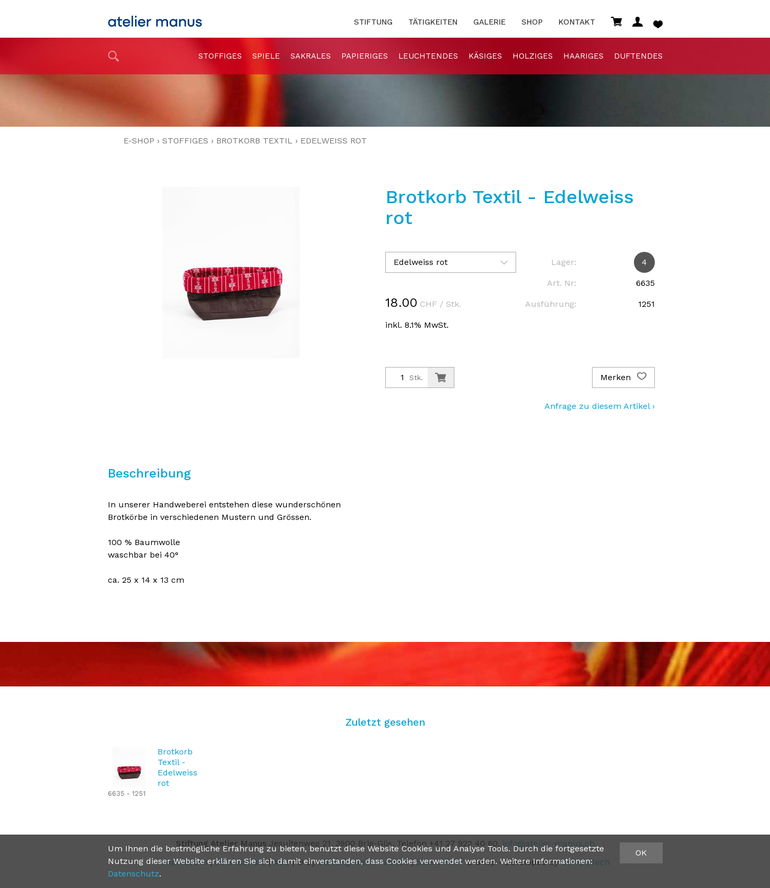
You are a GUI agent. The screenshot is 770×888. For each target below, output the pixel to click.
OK (641, 853)
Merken (623, 377)
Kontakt (577, 22)
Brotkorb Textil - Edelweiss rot (177, 767)
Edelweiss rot (333, 141)
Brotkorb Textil (254, 141)
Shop (532, 22)
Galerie (489, 22)
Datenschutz (133, 874)
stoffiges (220, 56)
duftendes (638, 56)
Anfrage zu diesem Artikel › (599, 406)
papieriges (364, 56)
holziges (532, 56)
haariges (583, 56)
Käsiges (485, 56)
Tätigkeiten (432, 22)
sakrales (311, 56)
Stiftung (373, 22)
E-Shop (139, 141)
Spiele (266, 56)
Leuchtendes (428, 56)
